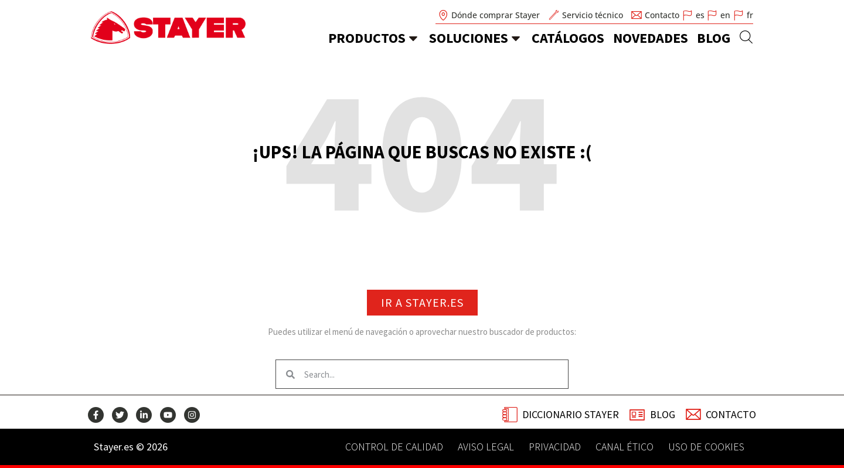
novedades (650, 38)
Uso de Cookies (706, 447)
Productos (367, 38)
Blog (713, 38)
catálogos (568, 38)
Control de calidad (394, 447)
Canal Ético (624, 447)
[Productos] (413, 38)
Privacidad (555, 447)
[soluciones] (516, 38)
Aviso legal (486, 447)
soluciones (468, 38)
